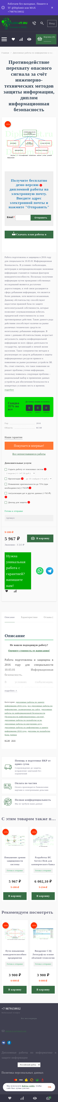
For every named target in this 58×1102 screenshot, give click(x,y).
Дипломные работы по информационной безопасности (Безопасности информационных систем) (28, 713)
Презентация (14, 479)
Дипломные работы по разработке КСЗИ (23, 720)
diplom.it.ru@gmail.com (15, 1031)
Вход (52, 23)
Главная (5, 53)
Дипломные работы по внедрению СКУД (23, 724)
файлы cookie (28, 1086)
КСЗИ (7, 741)
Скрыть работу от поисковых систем (25, 469)
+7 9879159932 (11, 1008)
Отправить (40, 217)
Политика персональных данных (22, 1072)
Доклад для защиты (17, 502)
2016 (13, 741)
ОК (50, 1087)
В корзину (40, 538)
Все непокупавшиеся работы (28, 454)
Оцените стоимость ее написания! (29, 650)
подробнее (11, 690)
